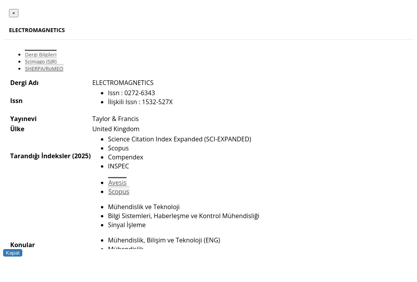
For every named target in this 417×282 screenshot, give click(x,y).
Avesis (117, 182)
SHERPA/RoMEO (44, 68)
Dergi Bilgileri (40, 54)
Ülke (17, 129)
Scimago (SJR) (40, 61)
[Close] (13, 13)
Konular (22, 244)
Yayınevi (23, 118)
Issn (16, 100)
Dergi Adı (24, 82)
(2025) (81, 156)
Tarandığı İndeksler (40, 156)
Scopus (118, 191)
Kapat (13, 253)
